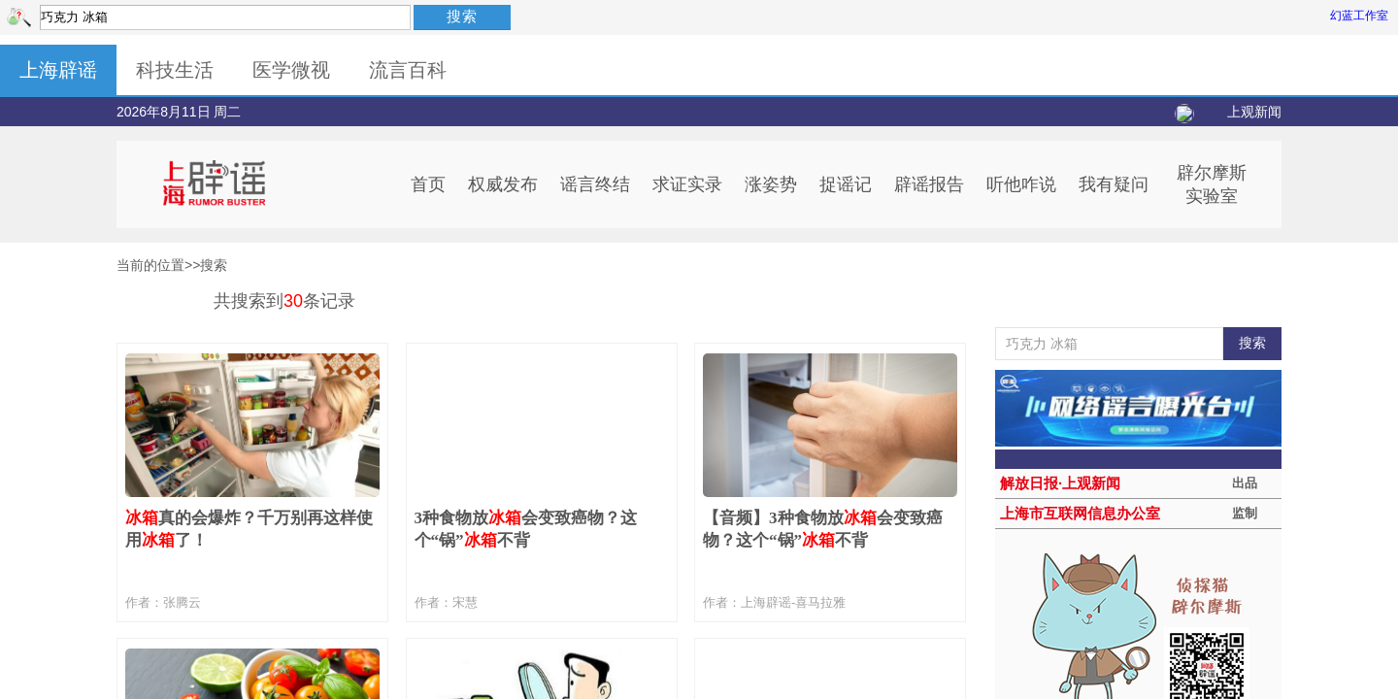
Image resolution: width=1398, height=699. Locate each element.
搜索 (462, 16)
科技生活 (175, 70)
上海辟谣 (58, 70)
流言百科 (408, 70)
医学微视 (291, 70)
